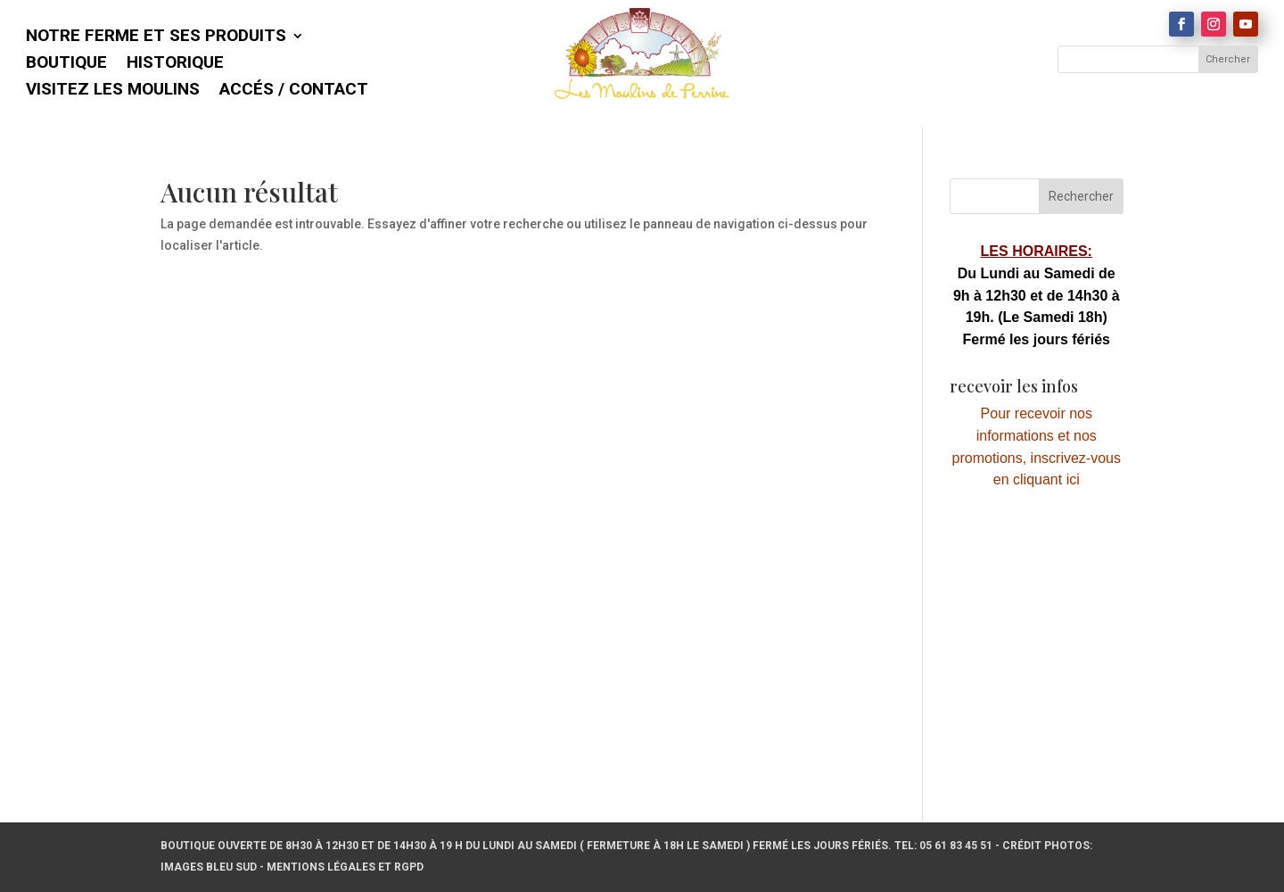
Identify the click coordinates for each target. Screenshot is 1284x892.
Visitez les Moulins (113, 91)
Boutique (66, 64)
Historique (175, 64)
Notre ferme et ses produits (156, 37)
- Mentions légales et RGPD (341, 867)
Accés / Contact (293, 91)
